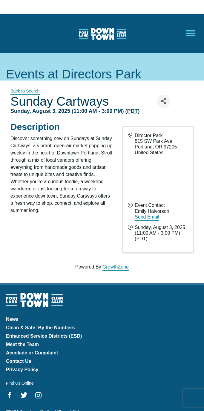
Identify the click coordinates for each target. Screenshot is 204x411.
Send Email (147, 216)
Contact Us (18, 361)
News (12, 319)
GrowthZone (115, 266)
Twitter (24, 395)
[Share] (163, 101)
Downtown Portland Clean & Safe (102, 33)
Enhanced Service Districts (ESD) (44, 336)
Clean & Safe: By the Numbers (40, 327)
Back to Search (25, 91)
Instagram (38, 395)
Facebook (9, 395)
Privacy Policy (22, 369)
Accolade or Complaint (32, 352)
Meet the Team (22, 344)
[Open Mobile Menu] (190, 33)
